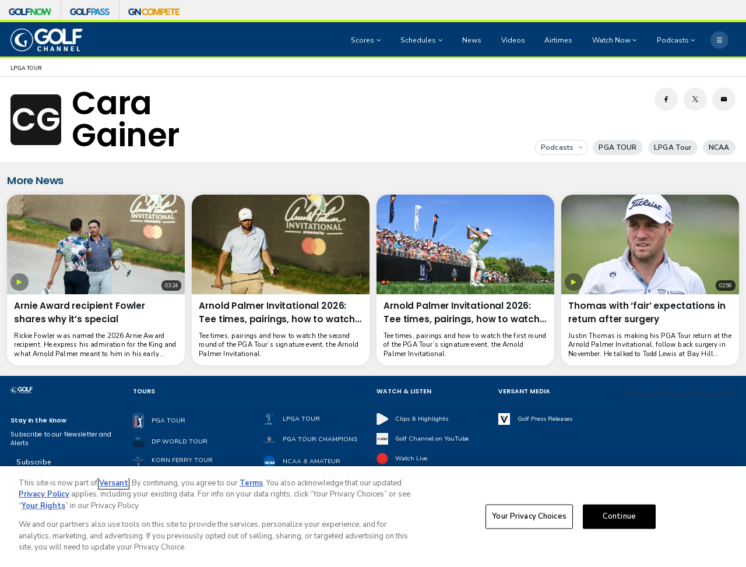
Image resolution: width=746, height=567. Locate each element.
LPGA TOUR (26, 68)
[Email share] (724, 99)
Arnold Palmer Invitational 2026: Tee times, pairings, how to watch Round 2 (277, 313)
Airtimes (558, 40)
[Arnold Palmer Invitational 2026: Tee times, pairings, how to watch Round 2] (281, 244)
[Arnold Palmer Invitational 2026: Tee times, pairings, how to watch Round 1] (465, 244)
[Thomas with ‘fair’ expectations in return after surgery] (650, 244)
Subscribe (33, 462)
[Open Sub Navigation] (379, 40)
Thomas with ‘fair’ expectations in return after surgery (647, 312)
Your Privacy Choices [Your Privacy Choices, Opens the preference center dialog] (529, 520)
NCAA (719, 147)
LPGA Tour (672, 147)
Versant (113, 486)
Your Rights (43, 509)
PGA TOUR (617, 147)
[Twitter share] (695, 99)
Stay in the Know (38, 420)
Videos (513, 40)
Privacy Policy (44, 498)
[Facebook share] (666, 99)
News (471, 40)
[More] (719, 39)
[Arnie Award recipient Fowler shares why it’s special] (96, 244)
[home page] (46, 40)
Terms (251, 486)
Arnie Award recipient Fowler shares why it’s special (79, 312)
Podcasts (561, 147)
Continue (619, 520)
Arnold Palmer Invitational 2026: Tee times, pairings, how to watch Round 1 (461, 313)
